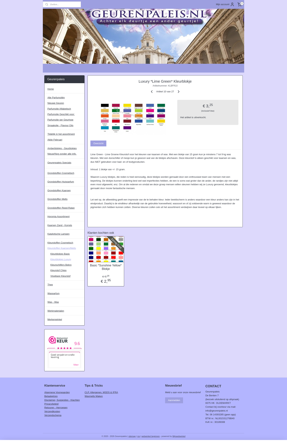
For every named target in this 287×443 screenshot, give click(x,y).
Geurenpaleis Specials (59, 162)
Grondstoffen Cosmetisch (60, 173)
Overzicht (98, 143)
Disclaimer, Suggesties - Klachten (62, 400)
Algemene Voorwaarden (57, 392)
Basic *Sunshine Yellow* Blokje (106, 267)
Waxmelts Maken (94, 396)
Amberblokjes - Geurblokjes (62, 148)
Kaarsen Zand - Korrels (59, 225)
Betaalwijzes (50, 396)
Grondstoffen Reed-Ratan (61, 207)
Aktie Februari (54, 139)
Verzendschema (52, 415)
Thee (50, 284)
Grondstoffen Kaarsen (59, 190)
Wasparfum (53, 293)
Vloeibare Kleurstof (60, 276)
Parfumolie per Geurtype (60, 119)
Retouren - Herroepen (55, 407)
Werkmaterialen (55, 310)
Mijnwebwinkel (178, 436)
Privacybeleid (51, 404)
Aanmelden (174, 400)
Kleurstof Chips (58, 270)
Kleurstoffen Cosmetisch (60, 242)
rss (138, 436)
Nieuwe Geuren (55, 103)
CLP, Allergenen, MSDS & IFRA (101, 392)
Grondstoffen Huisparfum (60, 181)
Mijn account (225, 4)
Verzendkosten (52, 411)
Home (50, 89)
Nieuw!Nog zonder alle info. (62, 153)
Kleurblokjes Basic (60, 253)
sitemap (132, 436)
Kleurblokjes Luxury (60, 259)
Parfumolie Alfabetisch (59, 108)
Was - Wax (53, 302)
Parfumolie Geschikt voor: (61, 114)
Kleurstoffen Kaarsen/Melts (61, 248)
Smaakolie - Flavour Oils (60, 125)
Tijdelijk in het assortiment (61, 134)
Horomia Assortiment (58, 216)
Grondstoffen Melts (57, 199)
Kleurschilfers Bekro (61, 264)
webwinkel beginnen (150, 436)
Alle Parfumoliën (56, 97)
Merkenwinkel (54, 319)
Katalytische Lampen (58, 233)
